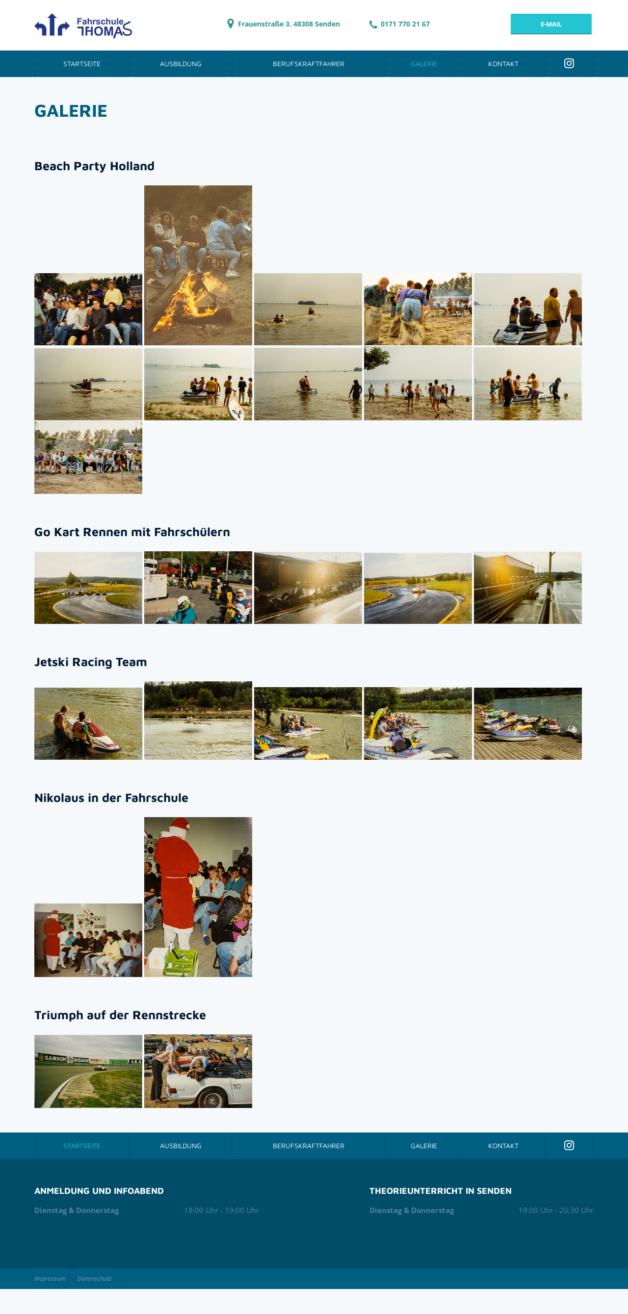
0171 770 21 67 (399, 23)
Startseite (82, 63)
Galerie (424, 63)
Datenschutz (94, 1278)
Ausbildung (181, 63)
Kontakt (503, 63)
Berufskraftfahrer (308, 63)
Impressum (49, 1278)
